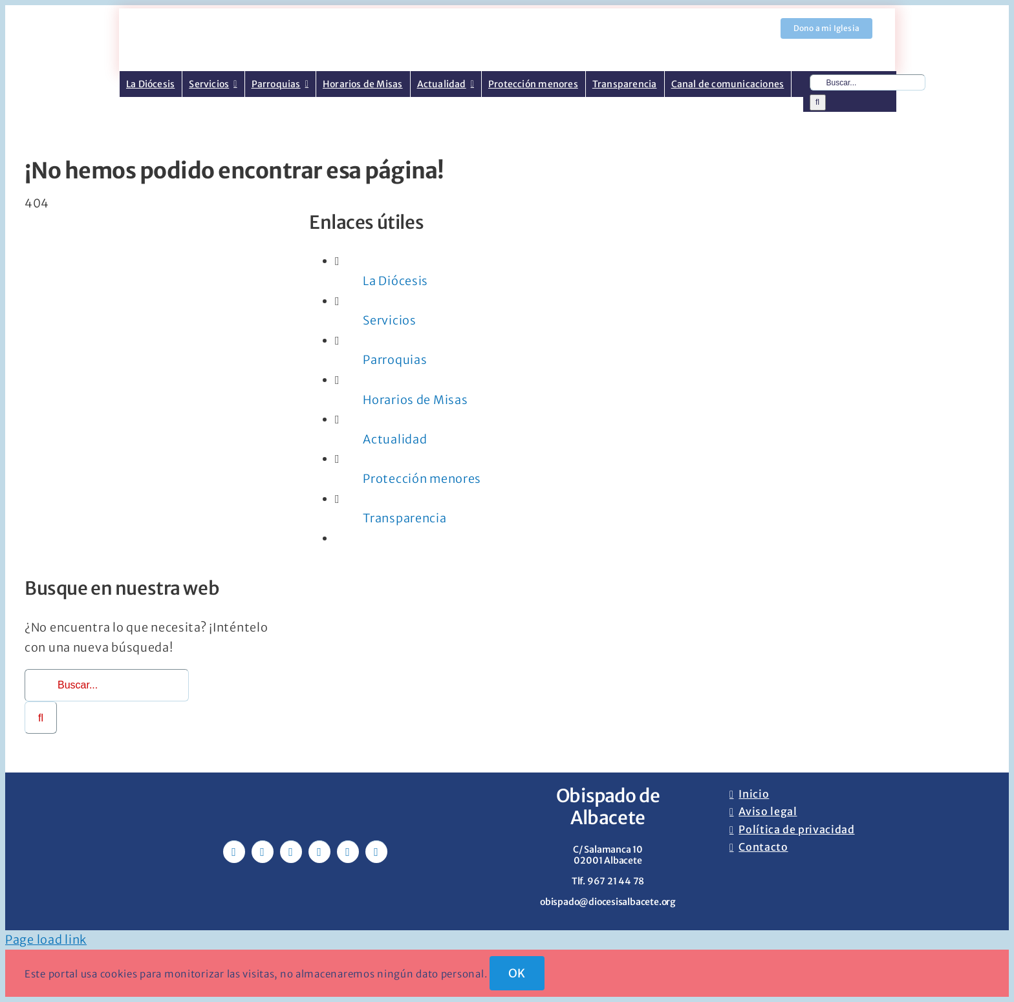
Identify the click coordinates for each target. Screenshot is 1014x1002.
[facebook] (234, 851)
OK (517, 973)
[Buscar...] (867, 82)
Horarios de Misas (415, 399)
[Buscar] (818, 102)
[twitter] (263, 851)
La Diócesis (395, 280)
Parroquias (395, 359)
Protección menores (422, 478)
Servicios (389, 320)
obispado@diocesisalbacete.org (608, 902)
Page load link (46, 939)
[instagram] (291, 851)
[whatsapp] (348, 851)
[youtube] (319, 851)
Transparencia (404, 518)
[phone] (376, 851)
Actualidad (395, 439)
